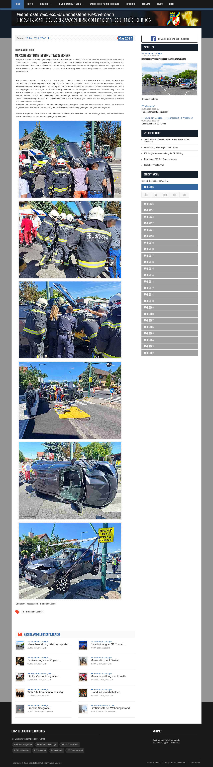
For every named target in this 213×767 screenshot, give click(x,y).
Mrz (165, 194)
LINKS (160, 4)
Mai (184, 194)
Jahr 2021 (149, 229)
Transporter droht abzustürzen (154, 112)
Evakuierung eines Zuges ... (43, 660)
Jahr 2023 (149, 217)
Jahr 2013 (149, 281)
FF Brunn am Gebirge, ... (103, 641)
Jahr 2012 (149, 288)
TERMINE (146, 4)
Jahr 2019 (149, 242)
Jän (146, 194)
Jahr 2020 (149, 236)
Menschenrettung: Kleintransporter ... (49, 644)
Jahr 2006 (149, 327)
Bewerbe (130, 4)
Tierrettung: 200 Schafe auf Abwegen (160, 159)
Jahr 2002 (149, 353)
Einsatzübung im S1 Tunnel (153, 124)
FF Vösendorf (148, 106)
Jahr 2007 (149, 320)
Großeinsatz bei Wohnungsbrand (110, 708)
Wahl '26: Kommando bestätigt (45, 692)
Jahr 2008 (149, 314)
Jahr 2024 (149, 210)
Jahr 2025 (149, 204)
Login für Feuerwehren (175, 763)
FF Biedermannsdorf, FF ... (40, 673)
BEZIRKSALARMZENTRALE (71, 4)
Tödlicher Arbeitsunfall (154, 165)
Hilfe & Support (153, 763)
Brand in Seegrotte (38, 708)
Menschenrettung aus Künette (108, 676)
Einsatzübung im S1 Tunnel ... (108, 644)
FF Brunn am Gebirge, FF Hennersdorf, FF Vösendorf (167, 118)
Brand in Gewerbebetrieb (105, 692)
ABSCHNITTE (46, 4)
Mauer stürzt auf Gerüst (105, 660)
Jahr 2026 (149, 187)
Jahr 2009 (149, 307)
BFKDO (30, 4)
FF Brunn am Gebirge (33, 612)
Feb (155, 194)
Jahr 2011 (149, 294)
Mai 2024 (125, 39)
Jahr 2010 (149, 301)
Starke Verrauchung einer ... (44, 676)
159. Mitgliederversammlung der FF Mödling (163, 153)
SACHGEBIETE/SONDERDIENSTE (104, 4)
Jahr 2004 (149, 340)
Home (17, 4)
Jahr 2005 (149, 333)
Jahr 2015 (149, 268)
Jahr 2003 (149, 346)
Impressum (195, 763)
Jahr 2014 (149, 275)
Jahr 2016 (149, 262)
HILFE (172, 4)
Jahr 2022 (149, 223)
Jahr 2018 (149, 249)
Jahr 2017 (149, 255)
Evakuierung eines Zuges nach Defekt (161, 147)
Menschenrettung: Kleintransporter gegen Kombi (163, 59)
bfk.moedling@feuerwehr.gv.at (166, 743)
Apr (174, 194)
